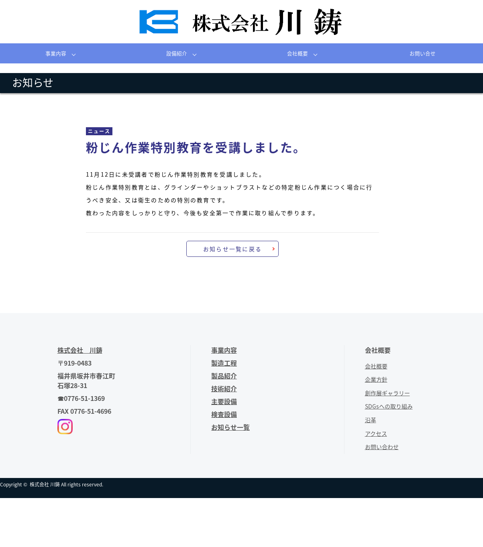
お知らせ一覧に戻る (232, 249)
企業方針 (376, 379)
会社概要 (297, 53)
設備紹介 (176, 53)
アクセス (376, 433)
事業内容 (55, 53)
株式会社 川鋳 (45, 484)
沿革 (370, 420)
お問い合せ (423, 53)
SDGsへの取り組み (389, 406)
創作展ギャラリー (387, 393)
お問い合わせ (382, 447)
